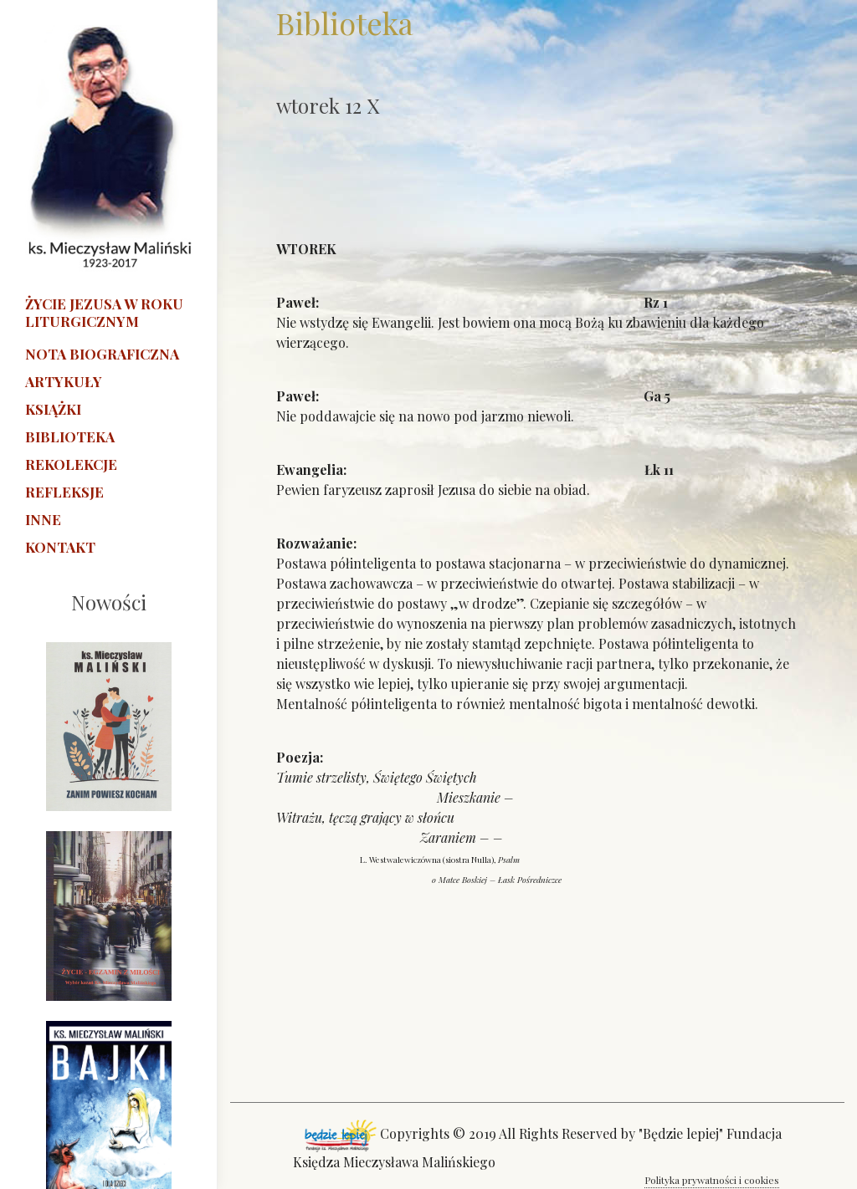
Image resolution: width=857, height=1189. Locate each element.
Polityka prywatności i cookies (711, 1179)
